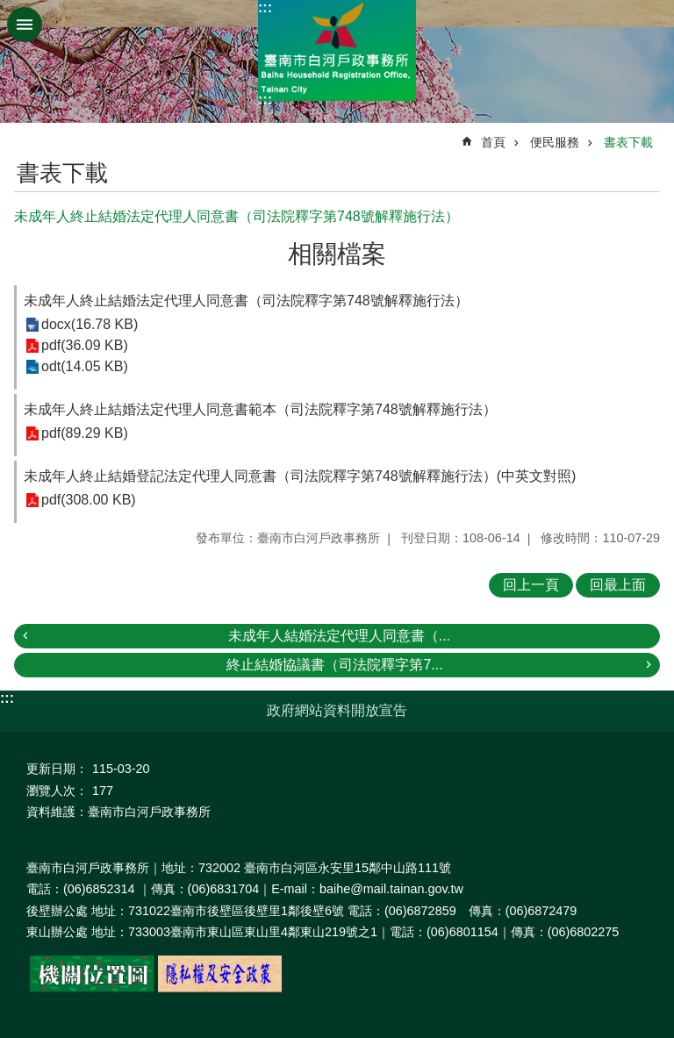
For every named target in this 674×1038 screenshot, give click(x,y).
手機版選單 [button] (24, 24)
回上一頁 (531, 584)
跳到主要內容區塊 (9, 9)
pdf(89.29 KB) (84, 433)
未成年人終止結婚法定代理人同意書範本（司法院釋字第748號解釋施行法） (260, 409)
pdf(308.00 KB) (88, 500)
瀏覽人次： (57, 791)
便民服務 (554, 142)
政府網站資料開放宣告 (337, 710)
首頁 (493, 142)
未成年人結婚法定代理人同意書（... (339, 635)
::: (265, 7)
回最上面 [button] (618, 584)
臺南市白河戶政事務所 (337, 50)
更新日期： (57, 769)
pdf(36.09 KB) (84, 346)
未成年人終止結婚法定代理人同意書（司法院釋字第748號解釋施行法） (246, 300)
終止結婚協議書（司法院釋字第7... (334, 664)
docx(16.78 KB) (89, 325)
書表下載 (628, 142)
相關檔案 (337, 254)
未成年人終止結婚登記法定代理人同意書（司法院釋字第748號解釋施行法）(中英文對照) (300, 476)
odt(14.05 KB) (84, 367)
